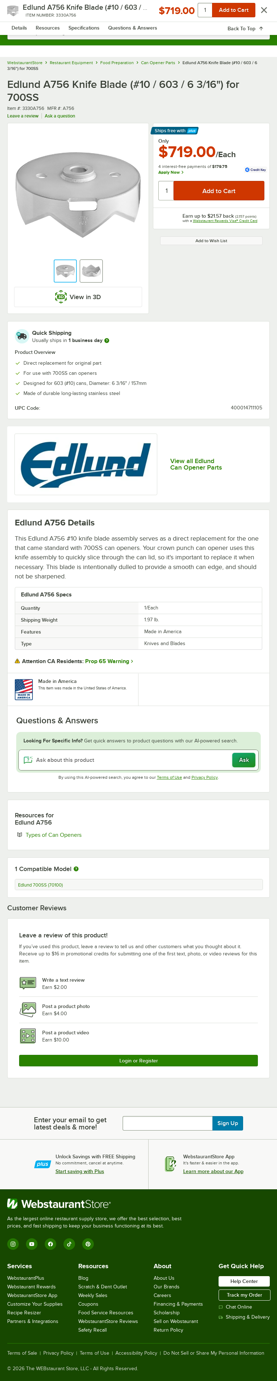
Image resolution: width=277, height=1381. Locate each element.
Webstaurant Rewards (31, 1286)
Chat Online (235, 1307)
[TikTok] (69, 1244)
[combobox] (138, 32)
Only (163, 141)
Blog (83, 1278)
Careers (162, 1295)
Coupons (88, 1304)
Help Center (244, 1281)
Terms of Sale (22, 1353)
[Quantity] (166, 190)
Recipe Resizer (24, 1312)
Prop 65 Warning (107, 661)
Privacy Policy (205, 777)
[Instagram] (13, 1244)
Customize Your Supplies (35, 1304)
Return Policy (168, 1330)
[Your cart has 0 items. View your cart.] (258, 13)
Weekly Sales (92, 1295)
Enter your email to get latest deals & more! (70, 1123)
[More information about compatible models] (76, 869)
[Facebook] (50, 1244)
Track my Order (244, 1295)
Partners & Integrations (32, 1321)
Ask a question (60, 116)
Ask (244, 760)
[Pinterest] (88, 1244)
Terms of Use (169, 777)
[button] (65, 271)
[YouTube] (32, 1244)
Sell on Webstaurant (176, 1321)
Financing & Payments (178, 1304)
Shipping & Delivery (244, 1317)
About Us (164, 1278)
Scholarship (167, 1312)
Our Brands (167, 1286)
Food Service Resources (105, 1312)
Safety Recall (92, 1330)
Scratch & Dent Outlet (102, 1286)
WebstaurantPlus (25, 1278)
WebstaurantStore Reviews (108, 1321)
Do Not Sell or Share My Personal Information (213, 1353)
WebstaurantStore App (32, 1295)
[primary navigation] (22, 13)
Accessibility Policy (136, 1353)
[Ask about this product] (138, 760)
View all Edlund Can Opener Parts (196, 464)
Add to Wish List (211, 240)
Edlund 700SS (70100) (40, 885)
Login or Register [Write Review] (138, 1060)
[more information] (106, 340)
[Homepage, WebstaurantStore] (138, 13)
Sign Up (227, 1123)
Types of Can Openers (76, 834)
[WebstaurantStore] (97, 1203)
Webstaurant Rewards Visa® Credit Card (225, 221)
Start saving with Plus (80, 1171)
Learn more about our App (213, 1171)
